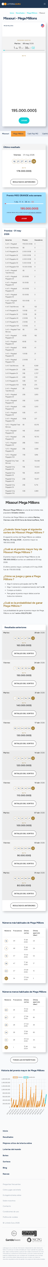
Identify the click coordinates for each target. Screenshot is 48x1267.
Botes (5, 1155)
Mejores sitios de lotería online (17, 1143)
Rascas (6, 1174)
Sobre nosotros (9, 1201)
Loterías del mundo (12, 1149)
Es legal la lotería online (12, 1195)
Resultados (20, 13)
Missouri (5, 134)
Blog (5, 1167)
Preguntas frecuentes (12, 1184)
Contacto (7, 1206)
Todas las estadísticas (24, 1060)
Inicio (12, 13)
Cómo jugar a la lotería (12, 1190)
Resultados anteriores (24, 182)
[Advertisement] (24, 82)
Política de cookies (10, 1217)
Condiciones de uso (11, 1211)
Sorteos (6, 1161)
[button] (44, 4)
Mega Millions (32, 13)
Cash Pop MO (33, 134)
